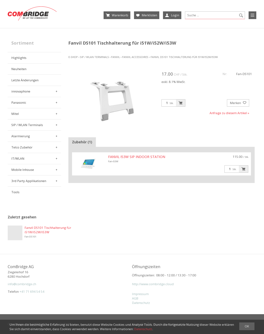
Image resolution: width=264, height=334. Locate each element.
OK (247, 326)
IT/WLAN (17, 158)
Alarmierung (20, 136)
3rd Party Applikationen (28, 181)
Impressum (140, 294)
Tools (15, 192)
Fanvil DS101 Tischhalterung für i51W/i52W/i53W (184, 57)
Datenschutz (141, 303)
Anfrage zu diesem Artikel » (229, 113)
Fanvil (115, 57)
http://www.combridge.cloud (153, 284)
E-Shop (73, 57)
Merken (238, 102)
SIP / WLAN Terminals (27, 125)
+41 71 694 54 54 (31, 291)
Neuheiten (18, 69)
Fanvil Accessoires (135, 57)
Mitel (15, 114)
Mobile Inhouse (22, 170)
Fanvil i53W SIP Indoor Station (136, 156)
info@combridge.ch (22, 284)
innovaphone (20, 91)
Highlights (18, 58)
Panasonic (18, 102)
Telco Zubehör (21, 147)
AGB (135, 298)
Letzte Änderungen (24, 80)
